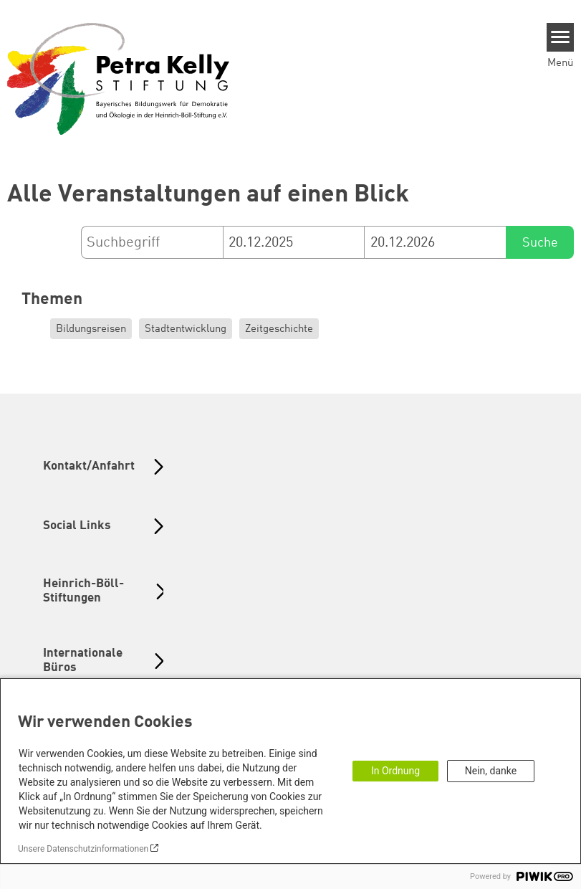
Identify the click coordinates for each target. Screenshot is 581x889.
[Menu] (561, 37)
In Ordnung (395, 770)
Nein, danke (491, 770)
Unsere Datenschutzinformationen (83, 849)
